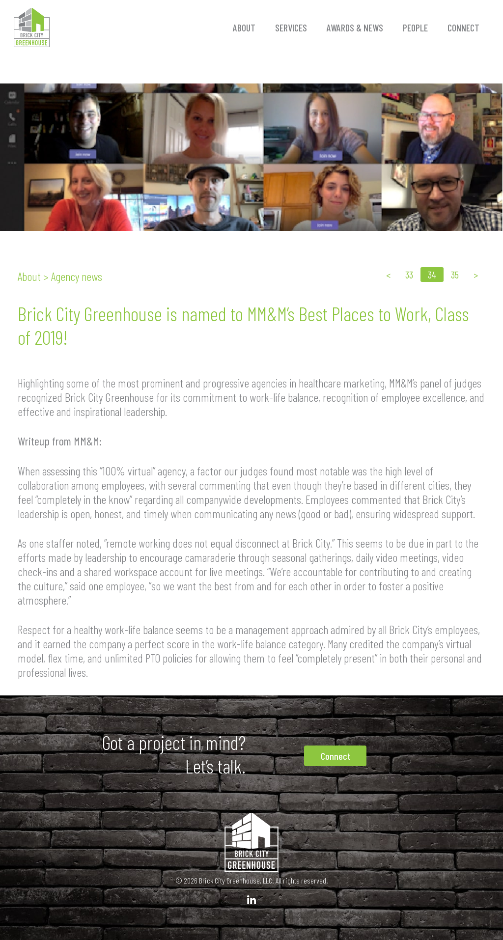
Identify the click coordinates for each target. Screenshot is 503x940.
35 (455, 274)
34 (432, 274)
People (415, 27)
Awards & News (355, 27)
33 (409, 274)
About (244, 27)
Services (291, 27)
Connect (463, 27)
